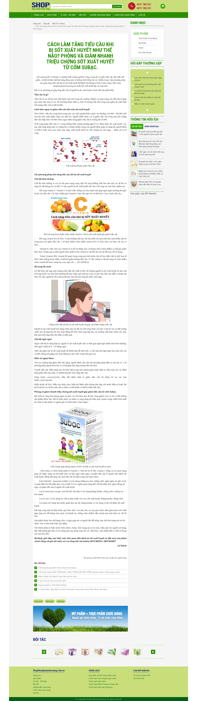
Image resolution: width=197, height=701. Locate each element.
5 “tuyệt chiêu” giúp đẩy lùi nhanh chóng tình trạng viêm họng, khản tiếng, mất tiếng (72, 589)
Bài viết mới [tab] (137, 126)
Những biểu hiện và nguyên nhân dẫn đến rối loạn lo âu (150, 183)
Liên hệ (141, 15)
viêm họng (38, 601)
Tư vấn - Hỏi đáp (40, 681)
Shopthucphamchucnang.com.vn (49, 670)
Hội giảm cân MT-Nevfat (143, 193)
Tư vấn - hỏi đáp (68, 15)
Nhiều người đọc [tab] (152, 126)
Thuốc (141, 47)
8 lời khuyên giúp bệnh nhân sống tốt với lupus (57, 567)
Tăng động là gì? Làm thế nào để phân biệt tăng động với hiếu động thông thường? (150, 144)
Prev (147, 72)
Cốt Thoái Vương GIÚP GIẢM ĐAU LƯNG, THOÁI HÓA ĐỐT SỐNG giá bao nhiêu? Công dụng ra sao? (79, 572)
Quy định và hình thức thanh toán (102, 675)
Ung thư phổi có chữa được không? (52, 585)
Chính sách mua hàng (124, 15)
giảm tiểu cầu (100, 116)
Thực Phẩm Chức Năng (148, 38)
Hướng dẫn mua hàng (100, 15)
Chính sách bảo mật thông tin (101, 687)
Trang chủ (38, 15)
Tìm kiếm (117, 6)
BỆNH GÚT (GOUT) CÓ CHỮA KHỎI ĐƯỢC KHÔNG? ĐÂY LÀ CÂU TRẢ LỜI (151, 174)
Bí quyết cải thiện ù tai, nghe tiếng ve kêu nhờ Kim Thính (150, 162)
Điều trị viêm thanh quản (144, 104)
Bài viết (83, 15)
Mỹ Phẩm (142, 43)
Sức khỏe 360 (138, 678)
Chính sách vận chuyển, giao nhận (102, 678)
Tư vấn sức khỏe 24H (141, 675)
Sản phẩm (52, 15)
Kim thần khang (145, 52)
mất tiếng (60, 601)
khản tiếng (50, 601)
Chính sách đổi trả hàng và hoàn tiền (103, 684)
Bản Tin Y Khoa (59, 23)
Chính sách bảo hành (97, 681)
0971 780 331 (144, 4)
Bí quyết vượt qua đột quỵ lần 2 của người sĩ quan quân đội (151, 132)
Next (147, 110)
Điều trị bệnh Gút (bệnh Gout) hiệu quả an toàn (57, 576)
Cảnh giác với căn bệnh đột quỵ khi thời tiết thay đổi (151, 153)
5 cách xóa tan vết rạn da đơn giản (52, 580)
